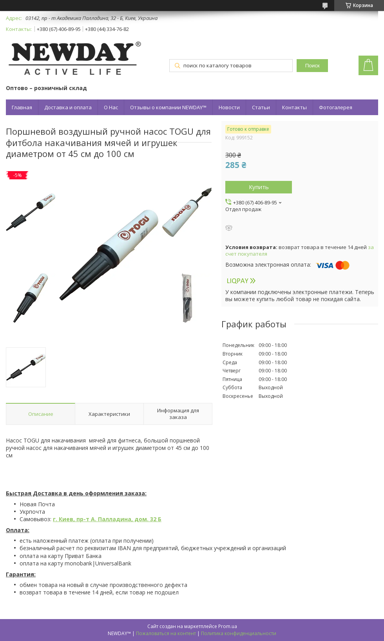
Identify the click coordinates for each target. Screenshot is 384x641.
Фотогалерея (335, 107)
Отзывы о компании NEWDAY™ (168, 107)
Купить (259, 187)
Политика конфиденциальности (238, 633)
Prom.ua (227, 626)
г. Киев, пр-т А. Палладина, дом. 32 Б (107, 519)
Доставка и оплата (68, 107)
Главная (22, 107)
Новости (229, 107)
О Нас (111, 107)
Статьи (261, 107)
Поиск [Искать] (312, 66)
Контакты (294, 107)
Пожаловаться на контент (166, 633)
